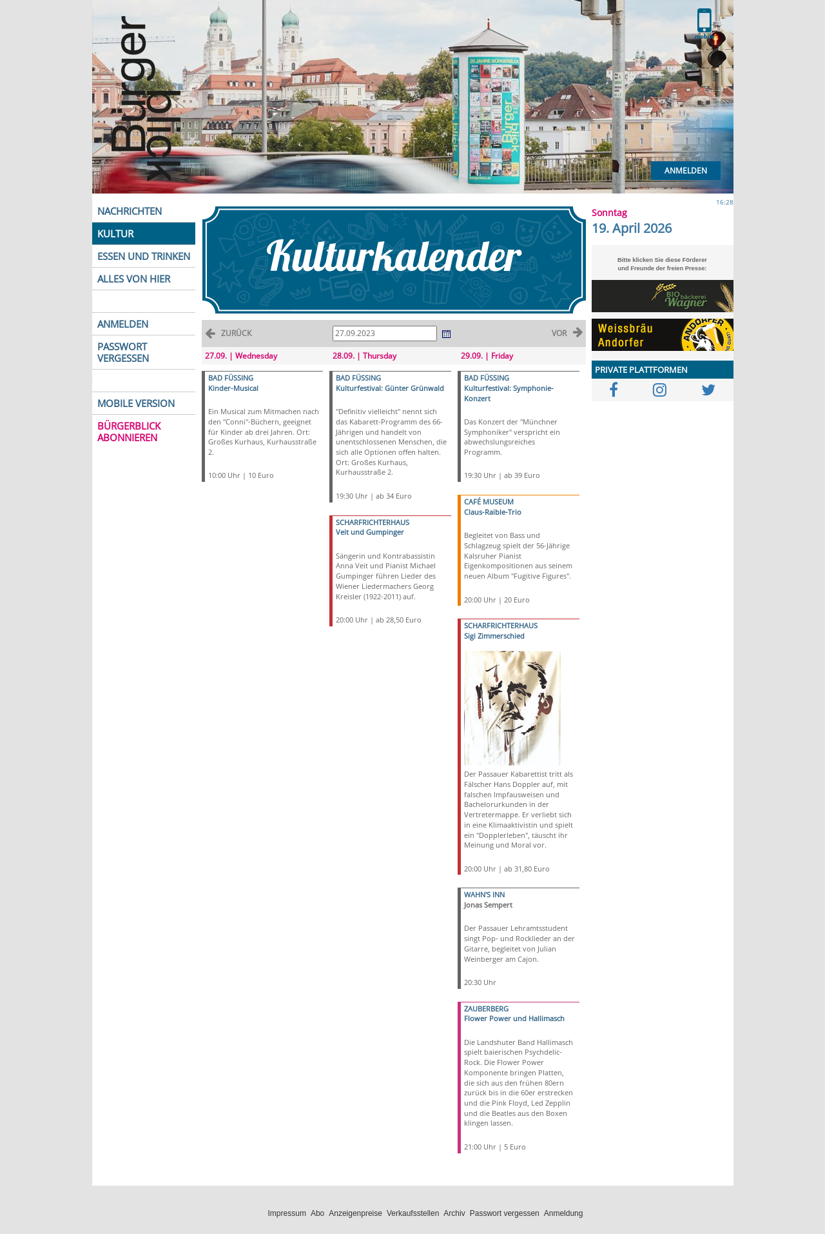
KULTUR (115, 233)
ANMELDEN (122, 323)
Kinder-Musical (233, 388)
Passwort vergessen (504, 1213)
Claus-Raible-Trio (492, 512)
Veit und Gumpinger (370, 532)
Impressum (287, 1213)
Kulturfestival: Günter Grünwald (390, 388)
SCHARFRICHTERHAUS (372, 522)
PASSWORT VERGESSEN (123, 352)
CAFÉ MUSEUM (489, 501)
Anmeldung (563, 1213)
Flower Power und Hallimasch (514, 1018)
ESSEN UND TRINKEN (143, 256)
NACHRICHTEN (129, 210)
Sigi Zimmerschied (494, 636)
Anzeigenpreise (355, 1213)
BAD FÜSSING (230, 378)
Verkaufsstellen (413, 1213)
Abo (317, 1213)
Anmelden (686, 170)
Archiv (454, 1213)
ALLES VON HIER (133, 278)
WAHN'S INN (484, 894)
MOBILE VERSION (136, 403)
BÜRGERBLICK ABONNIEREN (128, 431)
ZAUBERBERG (486, 1008)
